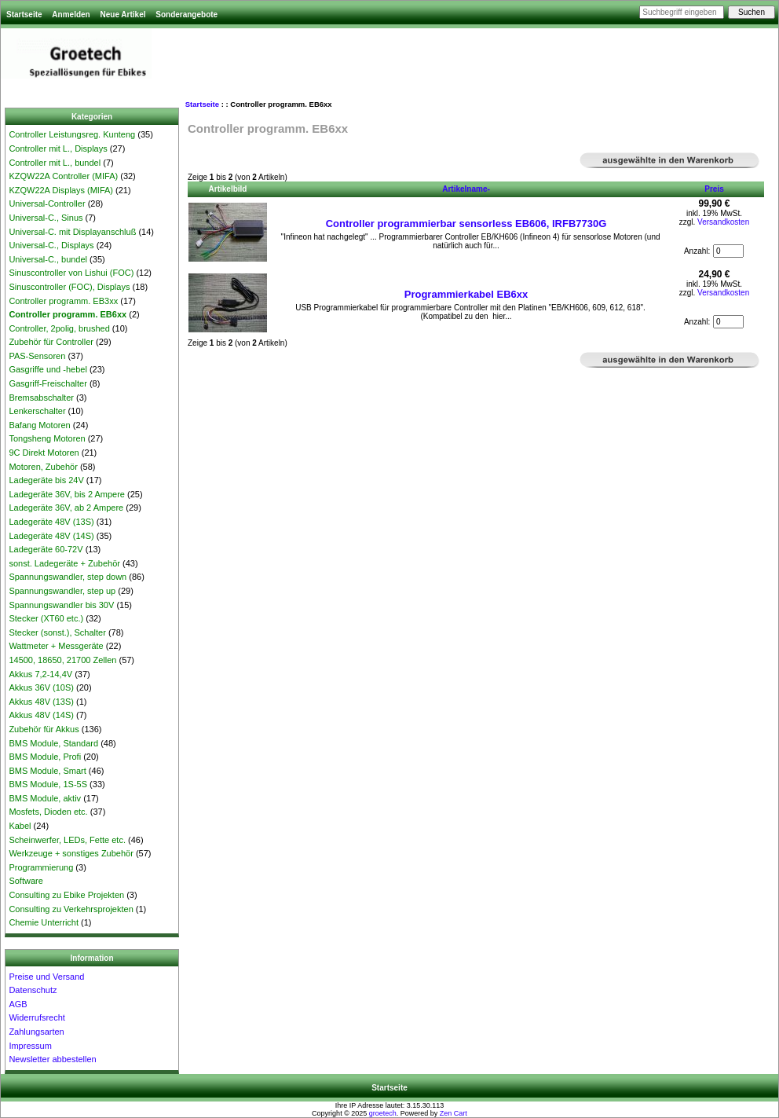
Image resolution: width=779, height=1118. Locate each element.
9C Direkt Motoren (44, 452)
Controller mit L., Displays (58, 148)
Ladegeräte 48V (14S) (51, 536)
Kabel (20, 825)
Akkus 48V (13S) (41, 701)
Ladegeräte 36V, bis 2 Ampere (67, 494)
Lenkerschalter (37, 411)
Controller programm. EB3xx (63, 301)
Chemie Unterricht (44, 922)
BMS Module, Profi (45, 756)
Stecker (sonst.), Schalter (57, 632)
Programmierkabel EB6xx (466, 294)
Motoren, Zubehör (43, 466)
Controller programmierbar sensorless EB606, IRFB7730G (466, 223)
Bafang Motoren (39, 425)
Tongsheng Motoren (47, 438)
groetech (383, 1113)
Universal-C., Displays (51, 245)
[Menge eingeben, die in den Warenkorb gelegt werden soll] (728, 251)
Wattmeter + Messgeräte (56, 646)
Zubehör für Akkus (44, 729)
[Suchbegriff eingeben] (681, 12)
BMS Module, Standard (53, 743)
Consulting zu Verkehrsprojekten (71, 909)
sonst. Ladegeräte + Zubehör (64, 563)
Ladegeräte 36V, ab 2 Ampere (66, 507)
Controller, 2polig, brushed (59, 328)
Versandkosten (723, 222)
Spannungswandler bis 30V (61, 605)
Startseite (24, 14)
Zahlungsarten (36, 1031)
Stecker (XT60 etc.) (46, 618)
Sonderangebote (186, 14)
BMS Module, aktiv (45, 798)
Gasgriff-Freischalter (47, 383)
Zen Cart (453, 1113)
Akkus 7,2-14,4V (40, 674)
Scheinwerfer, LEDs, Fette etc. (67, 840)
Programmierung (41, 867)
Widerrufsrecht (37, 1017)
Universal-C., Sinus (45, 217)
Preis (713, 189)
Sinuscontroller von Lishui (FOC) (71, 272)
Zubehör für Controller (51, 341)
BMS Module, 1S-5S (48, 784)
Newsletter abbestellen (52, 1059)
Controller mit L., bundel (55, 162)
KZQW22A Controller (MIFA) (63, 176)
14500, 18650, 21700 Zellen (62, 660)
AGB (18, 1004)
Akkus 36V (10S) (41, 687)
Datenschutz (33, 990)
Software (25, 880)
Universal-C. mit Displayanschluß (72, 231)
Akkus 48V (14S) (41, 715)
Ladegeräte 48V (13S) (51, 521)
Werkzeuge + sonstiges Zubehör (71, 853)
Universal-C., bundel (48, 259)
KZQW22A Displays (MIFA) (61, 190)
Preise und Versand (46, 976)
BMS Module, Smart (47, 770)
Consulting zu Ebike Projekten (66, 895)
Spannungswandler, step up (62, 591)
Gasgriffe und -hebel (47, 369)
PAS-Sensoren (37, 356)
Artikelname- (466, 189)
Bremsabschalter (41, 397)
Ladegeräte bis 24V (46, 480)
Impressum (30, 1045)
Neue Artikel (122, 14)
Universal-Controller (47, 203)
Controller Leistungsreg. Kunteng (72, 134)
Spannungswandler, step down (67, 576)
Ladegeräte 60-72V (45, 549)
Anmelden (71, 14)
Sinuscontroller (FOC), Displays (69, 286)
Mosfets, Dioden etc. (48, 811)
